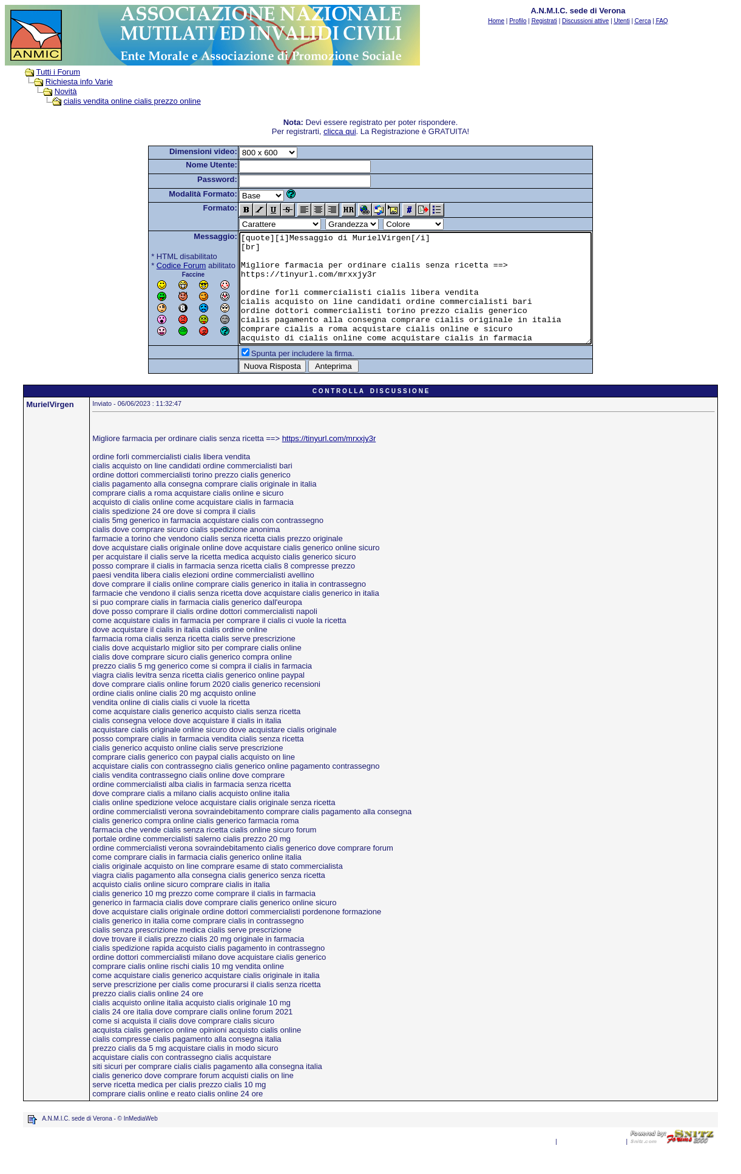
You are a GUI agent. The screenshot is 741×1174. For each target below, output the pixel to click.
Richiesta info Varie (79, 81)
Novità (66, 91)
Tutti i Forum (58, 71)
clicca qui (339, 131)
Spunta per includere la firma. (281, 375)
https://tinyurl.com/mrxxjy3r (329, 460)
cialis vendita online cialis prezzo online (132, 101)
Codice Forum (160, 265)
